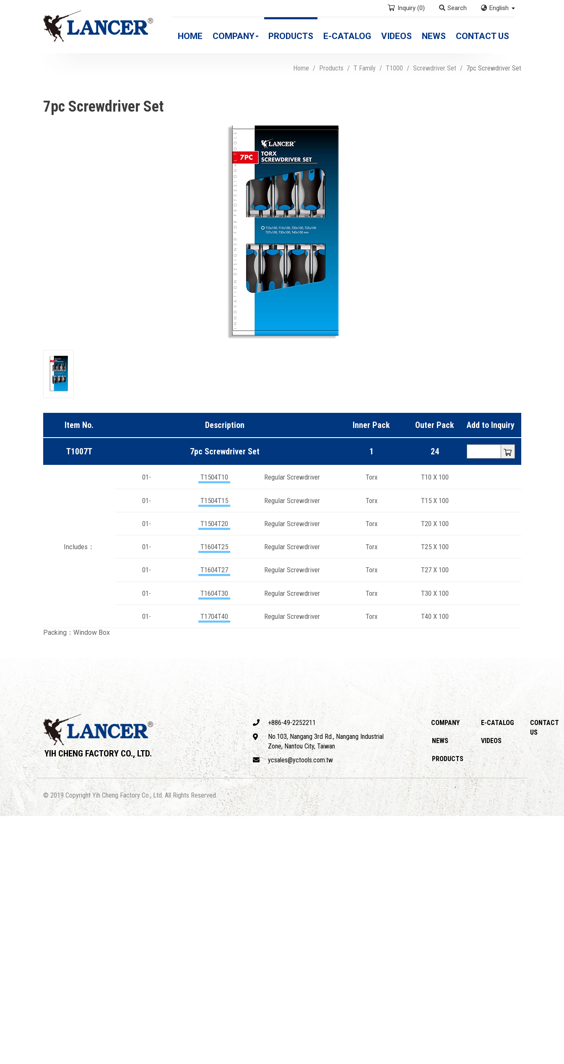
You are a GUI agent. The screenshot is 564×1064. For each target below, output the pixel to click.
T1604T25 (214, 546)
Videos (396, 36)
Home (190, 36)
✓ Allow (11, 839)
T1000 (394, 68)
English (499, 8)
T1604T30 (214, 593)
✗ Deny (11, 849)
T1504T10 (214, 477)
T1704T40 (214, 616)
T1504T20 (214, 523)
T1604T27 (214, 570)
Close (8, 820)
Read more (19, 906)
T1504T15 (214, 500)
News (434, 36)
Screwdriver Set (434, 68)
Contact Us (482, 36)
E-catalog (347, 36)
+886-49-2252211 (284, 723)
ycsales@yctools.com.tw (293, 760)
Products (290, 36)
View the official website (76, 906)
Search (453, 8)
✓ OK (240, 1059)
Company (236, 36)
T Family (364, 68)
